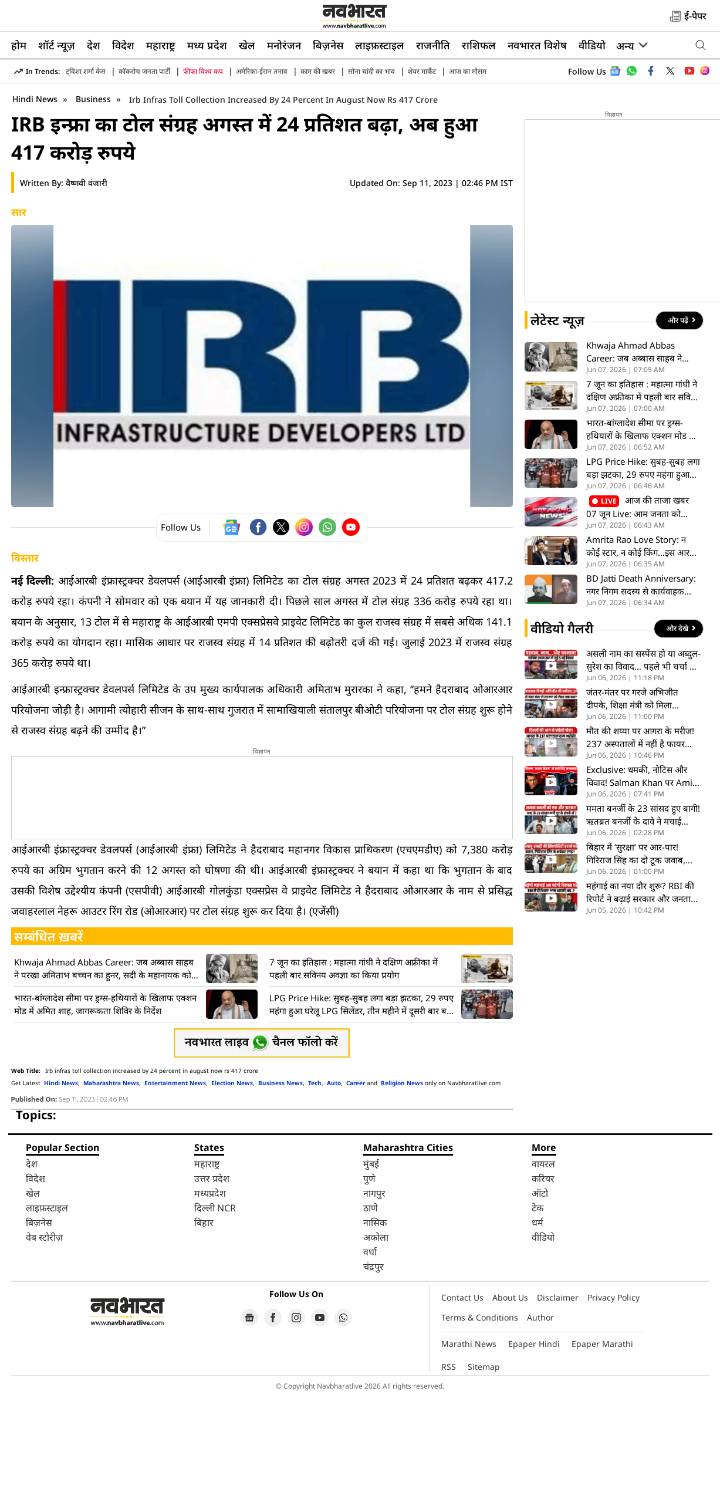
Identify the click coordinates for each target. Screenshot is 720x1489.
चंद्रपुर (373, 1359)
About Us (510, 1390)
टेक (537, 1300)
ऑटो (540, 1285)
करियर (543, 1271)
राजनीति (433, 45)
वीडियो (592, 45)
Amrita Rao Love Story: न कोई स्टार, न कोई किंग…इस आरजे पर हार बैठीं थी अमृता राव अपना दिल (641, 638)
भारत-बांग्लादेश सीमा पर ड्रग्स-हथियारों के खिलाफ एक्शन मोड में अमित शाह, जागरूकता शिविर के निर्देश (105, 1097)
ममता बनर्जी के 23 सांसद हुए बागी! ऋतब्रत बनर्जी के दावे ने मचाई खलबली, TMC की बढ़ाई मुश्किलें (643, 907)
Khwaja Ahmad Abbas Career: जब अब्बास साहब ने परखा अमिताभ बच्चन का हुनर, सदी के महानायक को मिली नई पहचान (104, 1061)
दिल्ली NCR (215, 1300)
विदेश (123, 45)
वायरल (543, 1256)
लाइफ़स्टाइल (379, 45)
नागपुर (374, 1285)
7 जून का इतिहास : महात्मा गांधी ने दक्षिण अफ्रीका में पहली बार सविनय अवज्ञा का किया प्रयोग (353, 1061)
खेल (247, 45)
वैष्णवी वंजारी (86, 275)
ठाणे (370, 1300)
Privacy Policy (613, 1390)
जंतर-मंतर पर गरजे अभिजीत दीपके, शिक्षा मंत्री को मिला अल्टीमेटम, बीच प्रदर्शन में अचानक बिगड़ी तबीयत (641, 791)
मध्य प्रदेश (207, 45)
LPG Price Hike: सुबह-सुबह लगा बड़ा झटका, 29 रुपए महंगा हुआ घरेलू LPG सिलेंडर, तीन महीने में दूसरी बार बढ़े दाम (361, 1097)
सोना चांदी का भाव (371, 71)
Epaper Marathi (602, 1436)
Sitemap (484, 1459)
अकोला (375, 1329)
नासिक (375, 1315)
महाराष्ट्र (160, 45)
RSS (448, 1459)
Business (94, 191)
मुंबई (371, 1256)
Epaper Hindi (534, 1436)
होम (18, 45)
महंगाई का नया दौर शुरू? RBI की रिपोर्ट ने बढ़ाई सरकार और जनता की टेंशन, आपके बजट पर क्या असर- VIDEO (640, 985)
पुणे (369, 1271)
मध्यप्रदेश (210, 1285)
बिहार (204, 1315)
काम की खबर (317, 71)
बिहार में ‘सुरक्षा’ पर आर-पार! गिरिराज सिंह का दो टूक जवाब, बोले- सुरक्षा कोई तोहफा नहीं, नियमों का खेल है (635, 946)
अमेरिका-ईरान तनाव (262, 71)
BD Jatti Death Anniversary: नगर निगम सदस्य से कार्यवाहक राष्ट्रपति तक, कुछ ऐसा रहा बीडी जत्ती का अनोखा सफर (641, 677)
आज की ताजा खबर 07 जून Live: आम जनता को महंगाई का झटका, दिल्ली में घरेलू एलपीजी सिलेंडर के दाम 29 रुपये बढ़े (639, 600)
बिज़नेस (328, 45)
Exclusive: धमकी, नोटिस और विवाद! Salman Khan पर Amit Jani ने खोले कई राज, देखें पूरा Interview (640, 869)
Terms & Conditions (479, 1410)
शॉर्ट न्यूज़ (56, 45)
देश (93, 45)
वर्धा (370, 1344)
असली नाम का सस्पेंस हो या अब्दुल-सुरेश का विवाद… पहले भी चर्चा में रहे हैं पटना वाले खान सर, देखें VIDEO (643, 752)
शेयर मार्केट (422, 71)
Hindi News (35, 191)
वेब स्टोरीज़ (44, 1329)
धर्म (537, 1315)
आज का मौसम (467, 71)
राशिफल (479, 45)
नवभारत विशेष (537, 45)
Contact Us (462, 1390)
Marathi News (468, 1436)
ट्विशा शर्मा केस (86, 71)
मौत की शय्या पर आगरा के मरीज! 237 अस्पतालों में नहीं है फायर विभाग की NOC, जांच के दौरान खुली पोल (640, 830)
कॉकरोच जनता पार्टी (144, 71)
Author (540, 1410)
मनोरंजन (284, 45)
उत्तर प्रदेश (211, 1271)
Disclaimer (558, 1390)
